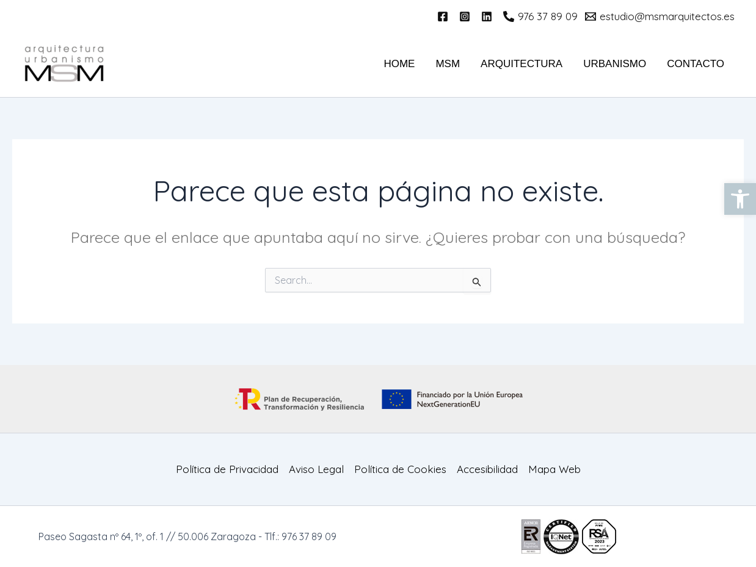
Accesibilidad (487, 469)
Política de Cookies (400, 469)
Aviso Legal (316, 469)
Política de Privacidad (227, 469)
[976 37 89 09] (540, 16)
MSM (447, 64)
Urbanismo (614, 64)
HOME (399, 64)
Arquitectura (521, 64)
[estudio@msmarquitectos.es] (660, 16)
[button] (740, 199)
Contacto (695, 64)
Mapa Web (554, 469)
